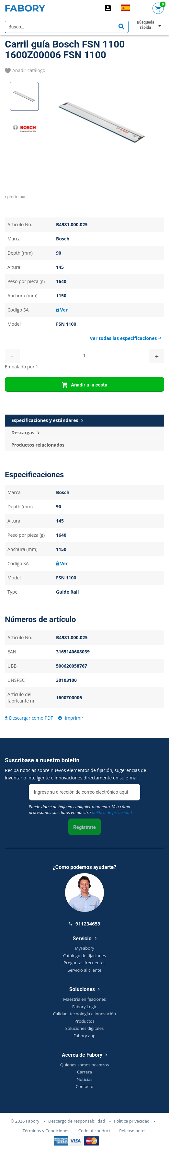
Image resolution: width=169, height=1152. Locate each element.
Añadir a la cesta (84, 385)
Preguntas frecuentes (84, 963)
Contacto (85, 1086)
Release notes (132, 1131)
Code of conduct (94, 1131)
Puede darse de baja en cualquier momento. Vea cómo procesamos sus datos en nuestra (80, 809)
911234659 (84, 923)
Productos (84, 1021)
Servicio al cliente (84, 970)
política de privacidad (112, 812)
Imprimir (70, 718)
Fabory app (84, 1036)
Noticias (84, 1079)
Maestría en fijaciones (84, 999)
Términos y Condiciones (46, 1131)
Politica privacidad (132, 1121)
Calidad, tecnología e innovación (84, 1014)
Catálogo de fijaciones (84, 955)
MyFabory (84, 948)
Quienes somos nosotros (84, 1065)
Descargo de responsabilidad (76, 1121)
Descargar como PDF (29, 718)
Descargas (25, 432)
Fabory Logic (84, 1006)
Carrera (84, 1072)
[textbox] (67, 27)
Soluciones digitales (84, 1028)
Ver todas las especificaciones (126, 338)
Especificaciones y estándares (47, 420)
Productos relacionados (37, 445)
